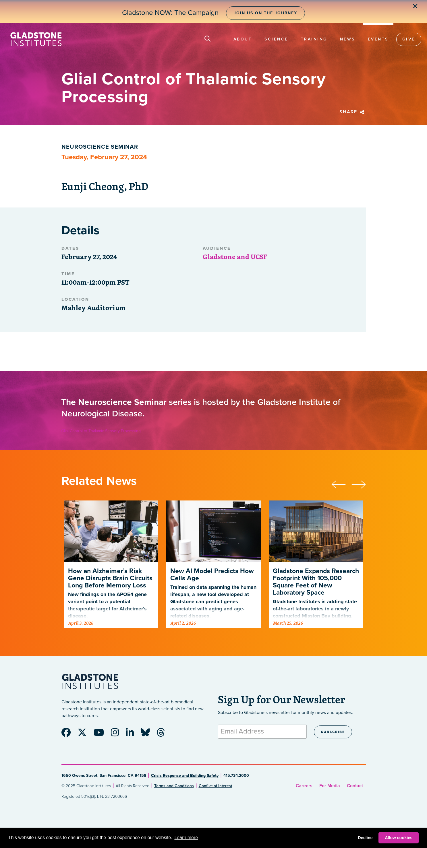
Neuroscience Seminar (99, 146)
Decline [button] (365, 837)
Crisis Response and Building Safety (185, 775)
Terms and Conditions (174, 785)
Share (352, 112)
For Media (329, 786)
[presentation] (341, 483)
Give (408, 39)
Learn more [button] (186, 837)
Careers (304, 786)
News (347, 39)
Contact (355, 786)
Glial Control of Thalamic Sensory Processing (101, 430)
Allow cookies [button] (398, 837)
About (242, 39)
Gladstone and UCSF (235, 256)
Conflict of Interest (215, 785)
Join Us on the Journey (265, 13)
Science (276, 39)
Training (314, 39)
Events (378, 39)
